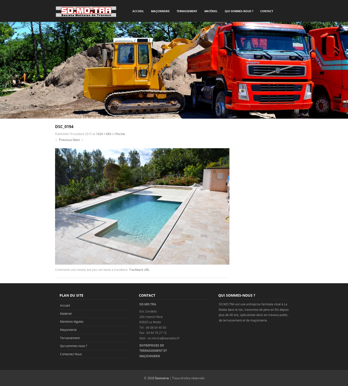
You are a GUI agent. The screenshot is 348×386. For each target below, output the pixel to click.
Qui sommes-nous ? (239, 11)
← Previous (63, 140)
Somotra (162, 378)
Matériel (211, 11)
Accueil (138, 11)
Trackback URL (139, 270)
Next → (78, 140)
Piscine (120, 134)
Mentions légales (72, 321)
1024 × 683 (103, 134)
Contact (266, 11)
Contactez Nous (71, 354)
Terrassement (187, 11)
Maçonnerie (160, 11)
